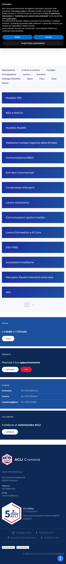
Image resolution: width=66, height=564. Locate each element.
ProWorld (59, 554)
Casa (53, 79)
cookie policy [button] (11, 18)
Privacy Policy (9, 547)
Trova (8, 338)
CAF (26, 369)
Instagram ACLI (21, 532)
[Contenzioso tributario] (33, 187)
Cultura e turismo (31, 70)
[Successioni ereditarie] (33, 262)
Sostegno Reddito (11, 79)
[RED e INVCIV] (33, 112)
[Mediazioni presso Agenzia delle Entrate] (33, 142)
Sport (30, 79)
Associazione (8, 70)
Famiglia (51, 70)
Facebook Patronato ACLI (22, 538)
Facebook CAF (49, 538)
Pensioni (41, 74)
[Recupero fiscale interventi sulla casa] (33, 277)
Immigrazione (9, 74)
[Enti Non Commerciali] (33, 172)
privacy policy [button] (20, 11)
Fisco (42, 79)
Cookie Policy (23, 547)
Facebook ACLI (44, 532)
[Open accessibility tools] (60, 558)
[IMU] (33, 292)
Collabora (10, 432)
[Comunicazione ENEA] (33, 157)
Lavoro (26, 74)
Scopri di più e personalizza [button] (33, 43)
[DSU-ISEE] (33, 247)
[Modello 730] (33, 97)
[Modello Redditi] (33, 127)
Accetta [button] (48, 37)
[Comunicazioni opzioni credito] (33, 217)
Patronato (10, 369)
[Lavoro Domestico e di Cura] (33, 232)
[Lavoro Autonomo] (33, 202)
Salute (5, 83)
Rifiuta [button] (17, 37)
